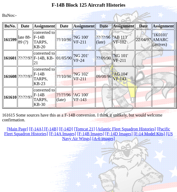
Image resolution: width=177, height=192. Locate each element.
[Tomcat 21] (84, 129)
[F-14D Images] (119, 133)
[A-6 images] (103, 138)
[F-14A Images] (62, 133)
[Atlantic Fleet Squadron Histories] (126, 129)
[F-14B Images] (90, 133)
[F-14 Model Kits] (149, 133)
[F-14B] (51, 129)
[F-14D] (66, 129)
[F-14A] (36, 129)
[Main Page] (17, 129)
